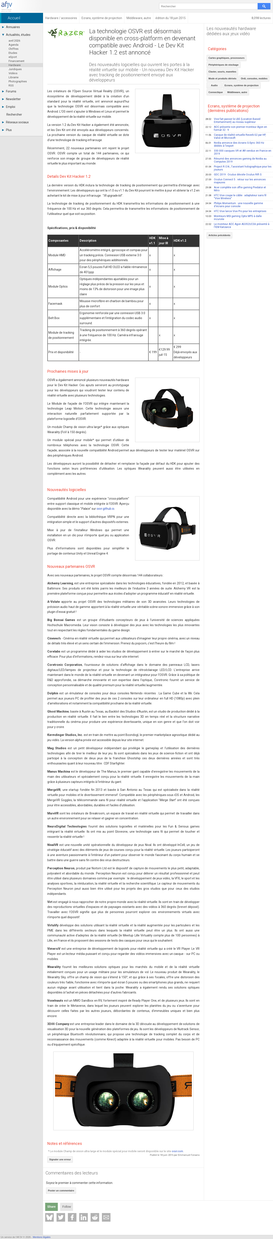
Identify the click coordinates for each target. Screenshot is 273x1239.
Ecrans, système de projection (242, 85)
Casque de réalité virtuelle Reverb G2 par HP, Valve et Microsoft (235, 136)
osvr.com (177, 1151)
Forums (9, 91)
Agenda (13, 44)
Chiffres (13, 48)
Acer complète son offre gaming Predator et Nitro (235, 189)
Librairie (13, 77)
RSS (11, 85)
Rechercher (14, 114)
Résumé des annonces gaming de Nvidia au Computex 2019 (236, 160)
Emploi (8, 107)
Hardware (15, 65)
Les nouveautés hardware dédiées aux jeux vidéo (231, 31)
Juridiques (15, 69)
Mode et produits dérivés (222, 78)
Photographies (18, 81)
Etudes (13, 52)
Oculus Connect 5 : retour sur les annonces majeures (235, 181)
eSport (13, 57)
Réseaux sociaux (15, 122)
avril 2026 (14, 40)
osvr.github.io (105, 508)
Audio (214, 85)
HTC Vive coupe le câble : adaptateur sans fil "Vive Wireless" (235, 197)
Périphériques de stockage (224, 64)
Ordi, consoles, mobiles (254, 78)
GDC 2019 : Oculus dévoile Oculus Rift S (233, 174)
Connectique (216, 92)
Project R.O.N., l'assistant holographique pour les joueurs (238, 168)
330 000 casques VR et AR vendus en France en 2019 (238, 152)
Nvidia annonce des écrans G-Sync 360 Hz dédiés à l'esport (234, 144)
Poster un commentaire (61, 1190)
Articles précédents (219, 235)
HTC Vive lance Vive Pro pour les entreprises (235, 211)
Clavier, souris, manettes (222, 71)
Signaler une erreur (60, 1159)
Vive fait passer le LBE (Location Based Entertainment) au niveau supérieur (232, 121)
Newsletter (11, 99)
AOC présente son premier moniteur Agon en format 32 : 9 (236, 128)
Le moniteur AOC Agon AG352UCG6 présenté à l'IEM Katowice (237, 226)
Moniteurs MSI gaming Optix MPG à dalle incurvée (233, 218)
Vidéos (13, 73)
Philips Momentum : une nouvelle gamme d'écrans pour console (234, 205)
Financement (16, 61)
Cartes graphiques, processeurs (227, 58)
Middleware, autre (237, 92)
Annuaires (11, 27)
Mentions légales (42, 1237)
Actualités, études (16, 34)
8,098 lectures (261, 18)
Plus (7, 130)
